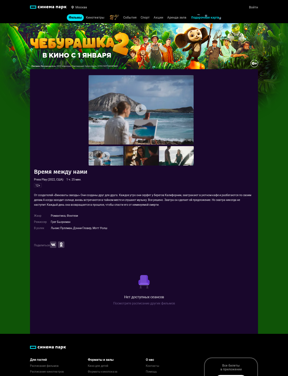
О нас (150, 360)
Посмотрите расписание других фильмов (144, 303)
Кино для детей (98, 365)
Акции (158, 17)
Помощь (151, 371)
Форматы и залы (101, 360)
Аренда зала (176, 17)
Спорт (145, 17)
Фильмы (75, 17)
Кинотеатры (95, 17)
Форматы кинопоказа (102, 371)
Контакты (152, 365)
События (130, 17)
